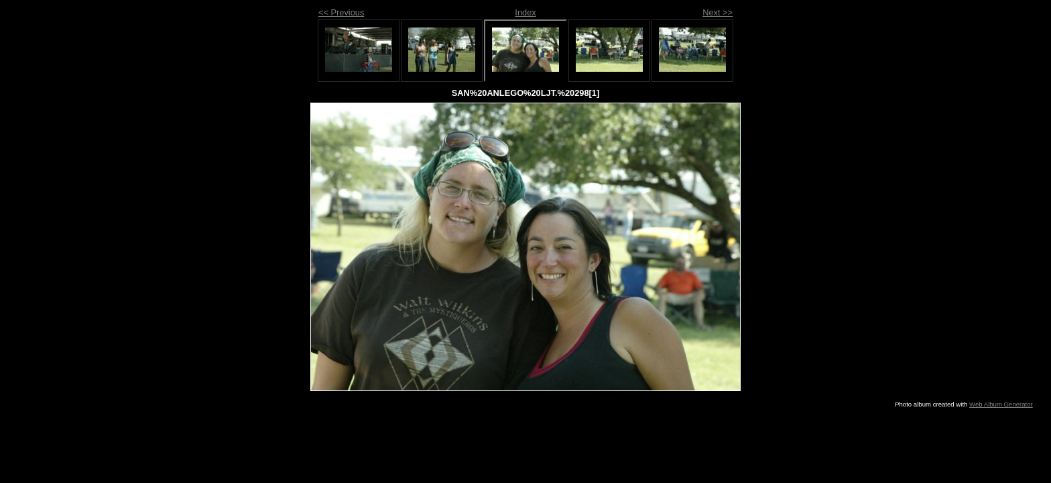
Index (525, 12)
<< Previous (341, 12)
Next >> (717, 12)
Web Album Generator (1001, 404)
